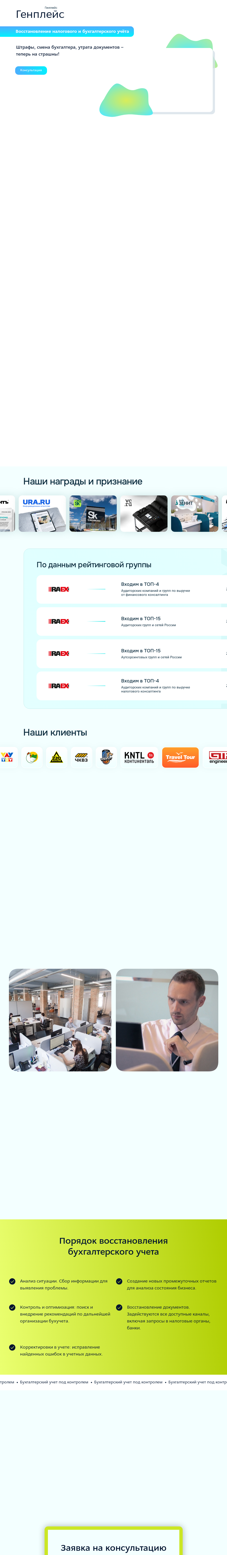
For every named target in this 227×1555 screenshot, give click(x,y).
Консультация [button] (31, 70)
